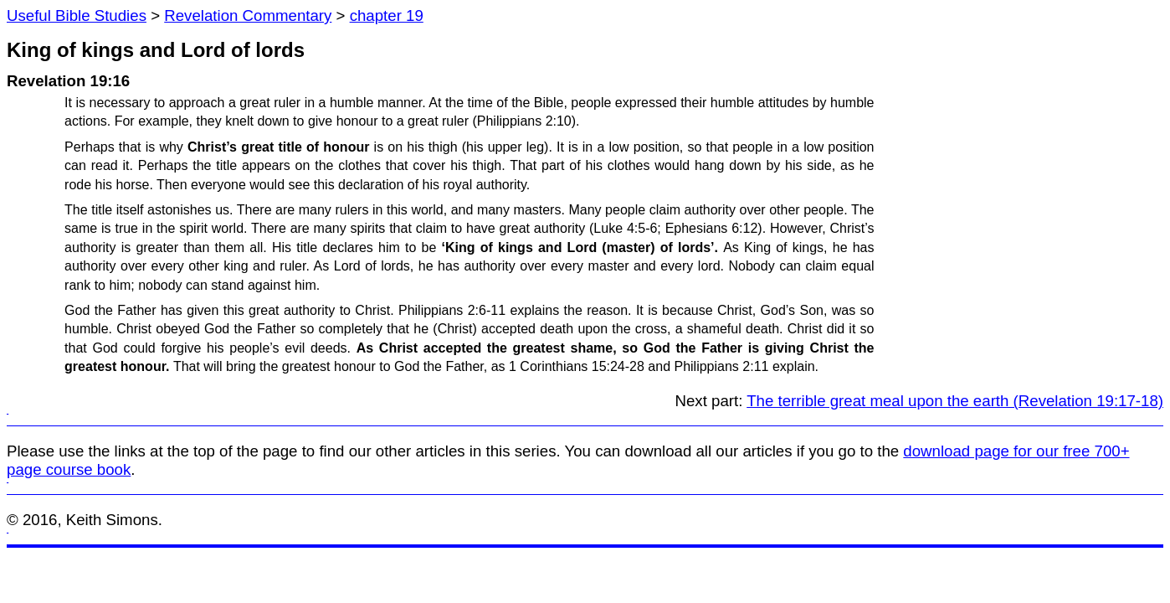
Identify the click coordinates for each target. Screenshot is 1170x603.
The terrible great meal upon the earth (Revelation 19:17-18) (955, 401)
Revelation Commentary (247, 15)
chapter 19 (386, 15)
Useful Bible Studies (76, 15)
